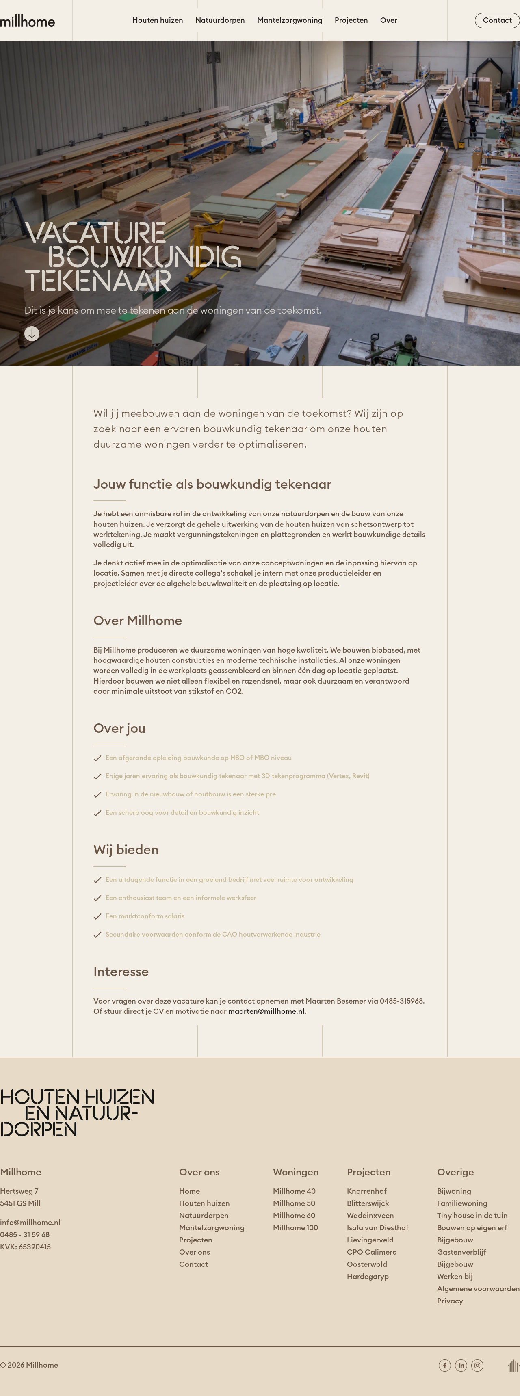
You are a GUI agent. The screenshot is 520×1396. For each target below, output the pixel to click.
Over (388, 20)
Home (189, 1191)
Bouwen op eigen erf (472, 1228)
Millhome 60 (294, 1215)
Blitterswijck (368, 1203)
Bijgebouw (455, 1240)
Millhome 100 (295, 1228)
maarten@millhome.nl (266, 1011)
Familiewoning (462, 1203)
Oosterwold (367, 1264)
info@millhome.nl (30, 1222)
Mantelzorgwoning (290, 20)
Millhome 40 (294, 1191)
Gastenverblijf (461, 1252)
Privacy (450, 1301)
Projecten (351, 20)
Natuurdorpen (220, 20)
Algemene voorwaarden (478, 1288)
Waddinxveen (370, 1215)
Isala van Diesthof (378, 1228)
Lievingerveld (370, 1240)
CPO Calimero (372, 1252)
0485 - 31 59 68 (25, 1234)
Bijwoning (454, 1191)
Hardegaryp (368, 1276)
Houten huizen (157, 20)
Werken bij (455, 1276)
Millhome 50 (294, 1203)
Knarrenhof (367, 1191)
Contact (193, 1264)
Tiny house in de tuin (472, 1215)
